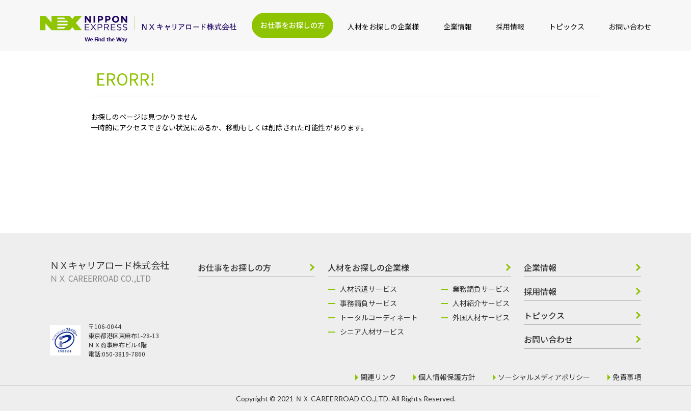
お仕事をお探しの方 (292, 25)
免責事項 (627, 377)
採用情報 (510, 26)
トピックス (566, 26)
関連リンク (378, 377)
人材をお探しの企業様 (383, 26)
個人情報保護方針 (446, 377)
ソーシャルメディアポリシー (544, 377)
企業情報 (457, 26)
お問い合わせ (629, 26)
